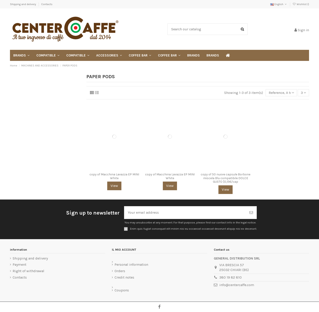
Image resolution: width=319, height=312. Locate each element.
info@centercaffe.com (236, 285)
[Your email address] (185, 212)
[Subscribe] (251, 212)
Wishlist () (301, 4)
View (114, 186)
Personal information (131, 264)
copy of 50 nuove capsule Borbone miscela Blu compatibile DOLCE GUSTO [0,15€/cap (225, 178)
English (278, 4)
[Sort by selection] (281, 92)
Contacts (47, 4)
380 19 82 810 (230, 277)
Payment (19, 264)
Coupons (122, 290)
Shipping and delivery (23, 4)
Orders (120, 271)
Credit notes (124, 277)
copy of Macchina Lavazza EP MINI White (114, 176)
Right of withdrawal (28, 271)
